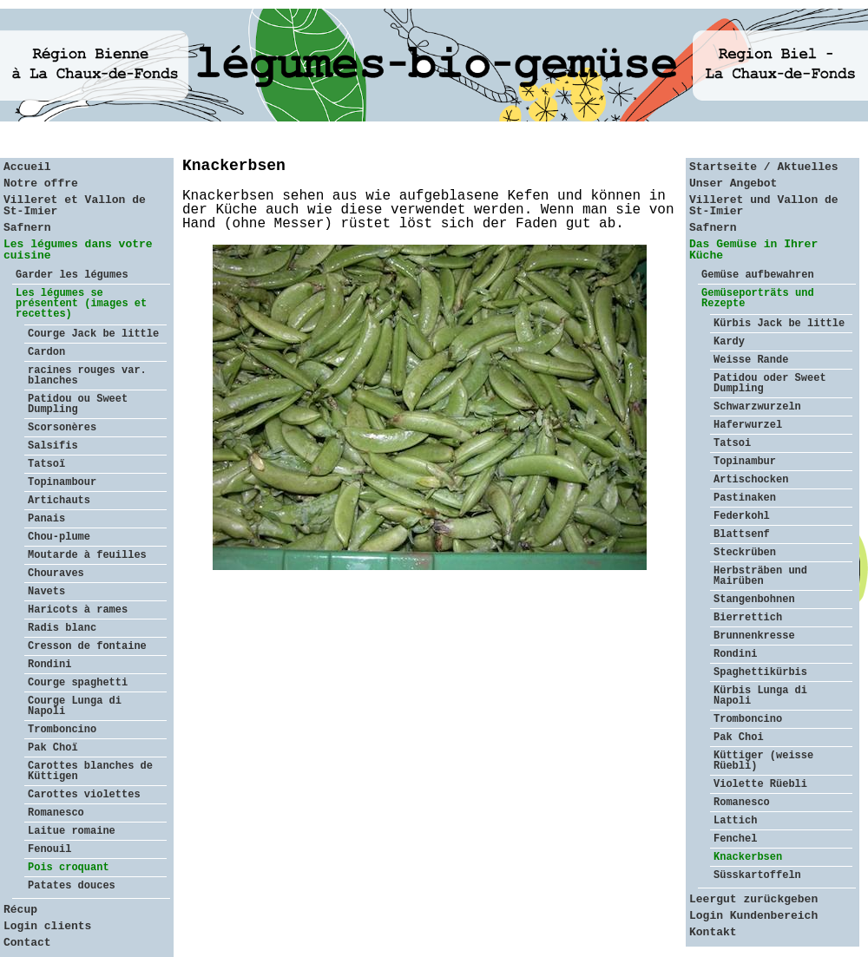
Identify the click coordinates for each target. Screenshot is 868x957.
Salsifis (53, 446)
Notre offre (40, 183)
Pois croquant (68, 868)
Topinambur (744, 462)
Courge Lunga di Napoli (75, 706)
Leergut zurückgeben (753, 899)
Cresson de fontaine (87, 646)
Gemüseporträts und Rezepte (757, 298)
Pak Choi (738, 737)
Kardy (729, 342)
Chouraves (56, 573)
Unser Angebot (733, 183)
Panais (46, 519)
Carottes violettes (84, 795)
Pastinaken (744, 498)
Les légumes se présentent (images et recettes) (81, 303)
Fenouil (49, 849)
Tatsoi (732, 443)
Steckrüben (744, 553)
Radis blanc (62, 628)
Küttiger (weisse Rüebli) (763, 761)
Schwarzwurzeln (757, 407)
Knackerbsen (747, 857)
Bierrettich (747, 618)
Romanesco (56, 813)
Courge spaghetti (78, 683)
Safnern (27, 227)
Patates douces (71, 886)
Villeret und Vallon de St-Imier (763, 205)
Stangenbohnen (754, 599)
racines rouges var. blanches (87, 375)
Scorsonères (62, 428)
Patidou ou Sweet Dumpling (78, 404)
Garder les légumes (72, 275)
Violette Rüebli (760, 784)
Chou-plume (59, 537)
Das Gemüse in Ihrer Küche (753, 250)
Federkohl (741, 516)
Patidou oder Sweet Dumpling (769, 383)
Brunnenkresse (754, 636)
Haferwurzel (747, 425)
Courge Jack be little (93, 334)
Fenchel (735, 839)
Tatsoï (46, 464)
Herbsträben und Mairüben (760, 576)
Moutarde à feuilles (87, 555)
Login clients (47, 926)
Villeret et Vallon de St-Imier (74, 205)
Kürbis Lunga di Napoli (760, 696)
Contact (27, 942)
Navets (46, 592)
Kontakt (713, 932)
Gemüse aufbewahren (757, 275)
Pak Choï (53, 748)
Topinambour (62, 482)
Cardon (46, 352)
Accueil (27, 167)
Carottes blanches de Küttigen (90, 771)
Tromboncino (62, 730)
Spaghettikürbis (760, 672)
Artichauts (59, 501)
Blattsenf (741, 534)
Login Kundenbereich (753, 915)
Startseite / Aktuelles (763, 167)
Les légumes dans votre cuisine (78, 250)
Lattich (735, 821)
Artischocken (750, 480)
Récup (20, 909)
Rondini (49, 665)
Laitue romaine (71, 831)
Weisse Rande (750, 360)
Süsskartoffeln (757, 875)
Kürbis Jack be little (779, 324)
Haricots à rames (78, 610)
